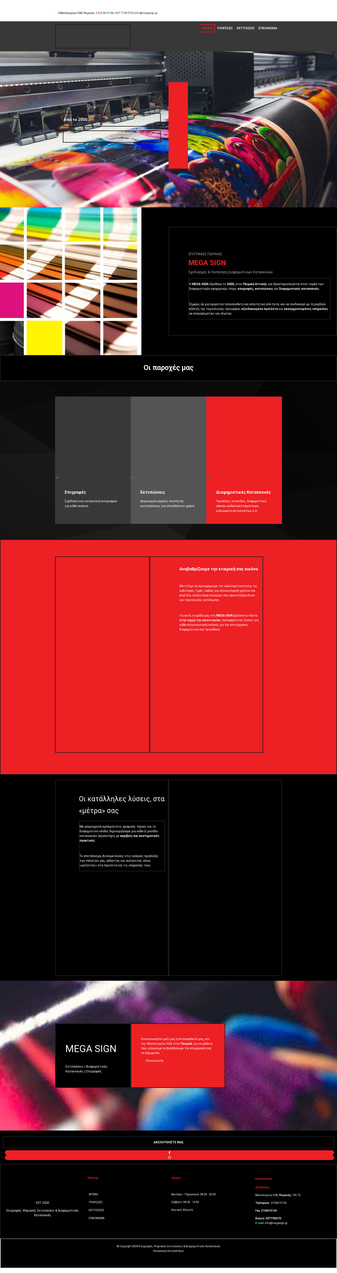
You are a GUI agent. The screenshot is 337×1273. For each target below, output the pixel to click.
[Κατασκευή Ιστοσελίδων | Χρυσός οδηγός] (6, 1261)
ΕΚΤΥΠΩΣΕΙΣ (246, 28)
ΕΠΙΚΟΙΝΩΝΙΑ (267, 28)
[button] (73, 148)
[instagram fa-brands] (169, 1157)
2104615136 (278, 1202)
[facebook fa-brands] (169, 1153)
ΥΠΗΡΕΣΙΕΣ (225, 28)
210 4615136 (106, 13)
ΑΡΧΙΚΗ (207, 28)
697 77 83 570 (124, 13)
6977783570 (273, 1218)
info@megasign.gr (146, 13)
